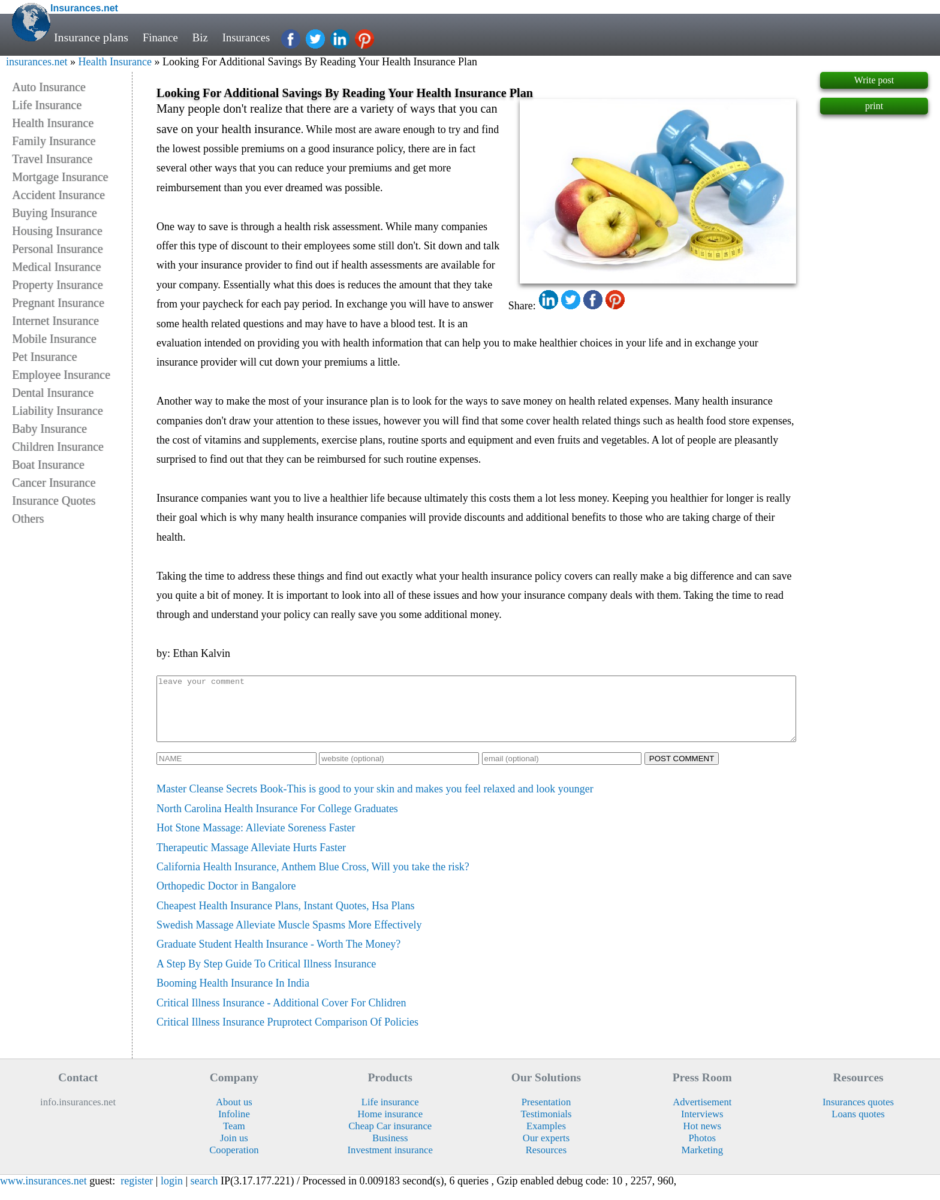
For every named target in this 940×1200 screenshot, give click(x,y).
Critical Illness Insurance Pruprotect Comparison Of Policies (287, 1035)
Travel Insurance (52, 158)
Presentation (546, 1114)
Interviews (702, 1126)
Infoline (234, 1126)
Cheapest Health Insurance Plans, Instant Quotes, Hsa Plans (285, 918)
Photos (702, 1150)
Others (28, 518)
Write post (874, 80)
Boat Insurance (48, 464)
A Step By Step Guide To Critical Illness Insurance (266, 976)
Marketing (703, 1162)
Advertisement (702, 1114)
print (874, 106)
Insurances (250, 37)
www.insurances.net (43, 1193)
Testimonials (545, 1126)
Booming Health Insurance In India (232, 996)
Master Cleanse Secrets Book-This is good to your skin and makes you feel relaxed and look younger (374, 801)
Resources (546, 1162)
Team (234, 1138)
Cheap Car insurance (390, 1138)
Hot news (702, 1138)
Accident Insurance (58, 194)
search (204, 1193)
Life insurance (390, 1114)
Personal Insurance (57, 248)
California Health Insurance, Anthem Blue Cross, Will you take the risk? (312, 879)
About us (234, 1114)
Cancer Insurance (53, 482)
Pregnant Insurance (58, 302)
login (172, 1193)
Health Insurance (114, 62)
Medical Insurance (56, 266)
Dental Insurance (53, 392)
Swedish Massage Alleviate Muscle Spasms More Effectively (289, 937)
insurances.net (36, 62)
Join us (234, 1150)
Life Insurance (47, 104)
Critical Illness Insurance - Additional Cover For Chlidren (281, 1015)
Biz (203, 37)
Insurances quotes (858, 1114)
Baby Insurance (49, 428)
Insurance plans (91, 37)
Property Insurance (57, 284)
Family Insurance (53, 140)
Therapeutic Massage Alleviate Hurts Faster (251, 860)
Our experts (546, 1150)
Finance (161, 37)
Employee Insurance (61, 374)
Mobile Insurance (54, 338)
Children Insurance (58, 446)
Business (390, 1150)
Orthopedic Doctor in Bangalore (226, 898)
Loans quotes (858, 1126)
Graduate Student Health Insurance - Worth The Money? (278, 957)
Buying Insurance (54, 212)
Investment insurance (390, 1162)
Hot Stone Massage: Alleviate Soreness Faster (255, 840)
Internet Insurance (55, 320)
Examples (546, 1138)
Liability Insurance (57, 410)
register (136, 1193)
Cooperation (234, 1162)
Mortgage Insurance (60, 176)
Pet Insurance (44, 356)
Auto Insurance (49, 87)
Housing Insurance (57, 230)
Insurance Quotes (53, 500)
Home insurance (390, 1126)
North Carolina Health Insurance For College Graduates (277, 821)
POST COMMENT (682, 771)
